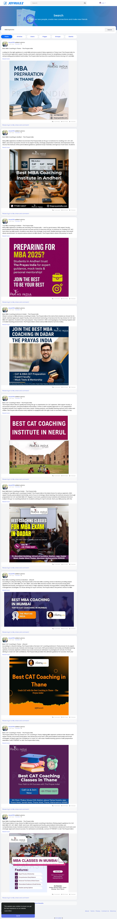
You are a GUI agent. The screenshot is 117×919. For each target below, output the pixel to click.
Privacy (98, 911)
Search (110, 30)
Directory (113, 911)
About (87, 911)
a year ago (11, 44)
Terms (92, 911)
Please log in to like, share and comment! (15, 125)
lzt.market (58, 918)
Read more (6, 59)
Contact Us (105, 911)
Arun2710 (12, 42)
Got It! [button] (18, 916)
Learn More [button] (8, 910)
